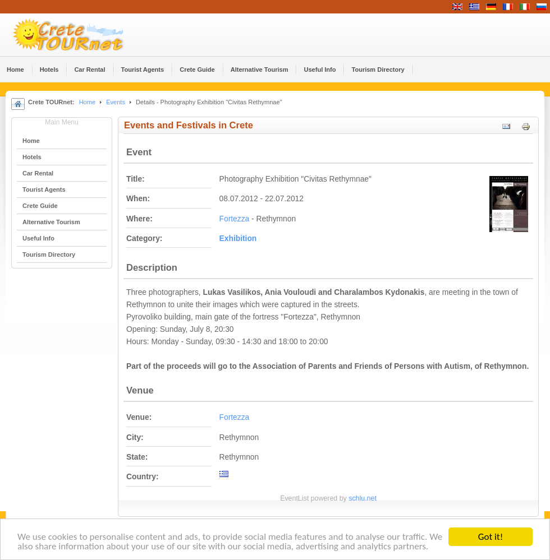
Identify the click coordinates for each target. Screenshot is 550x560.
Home (87, 102)
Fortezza (234, 219)
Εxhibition (238, 238)
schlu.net (363, 498)
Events (115, 102)
